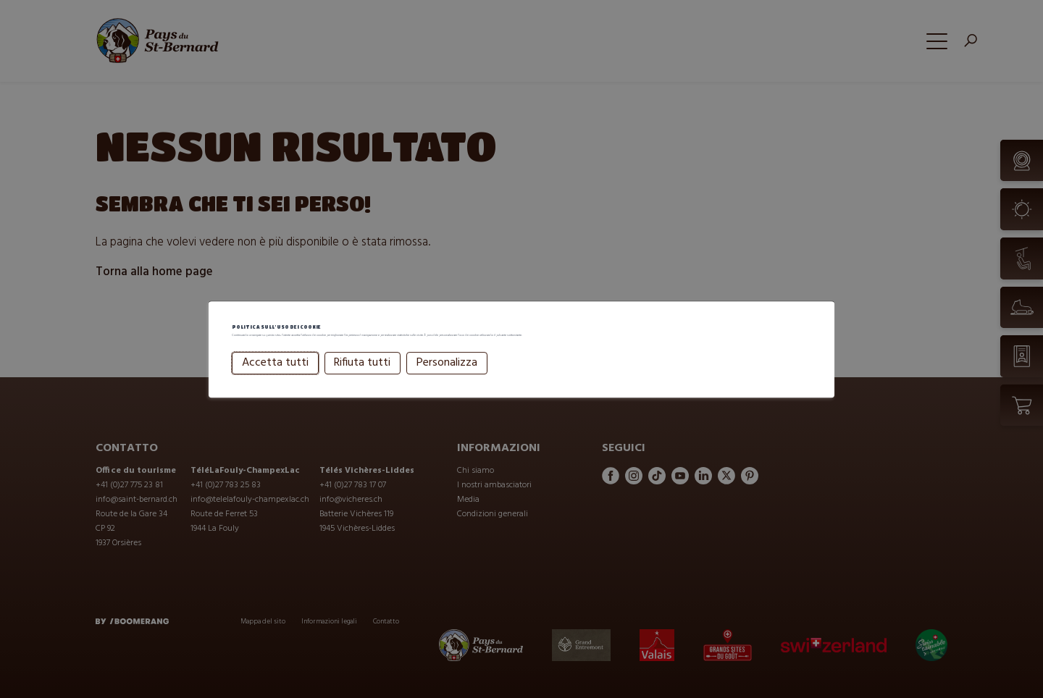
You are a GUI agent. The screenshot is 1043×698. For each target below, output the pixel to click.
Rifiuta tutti (362, 382)
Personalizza (446, 382)
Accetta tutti (275, 382)
